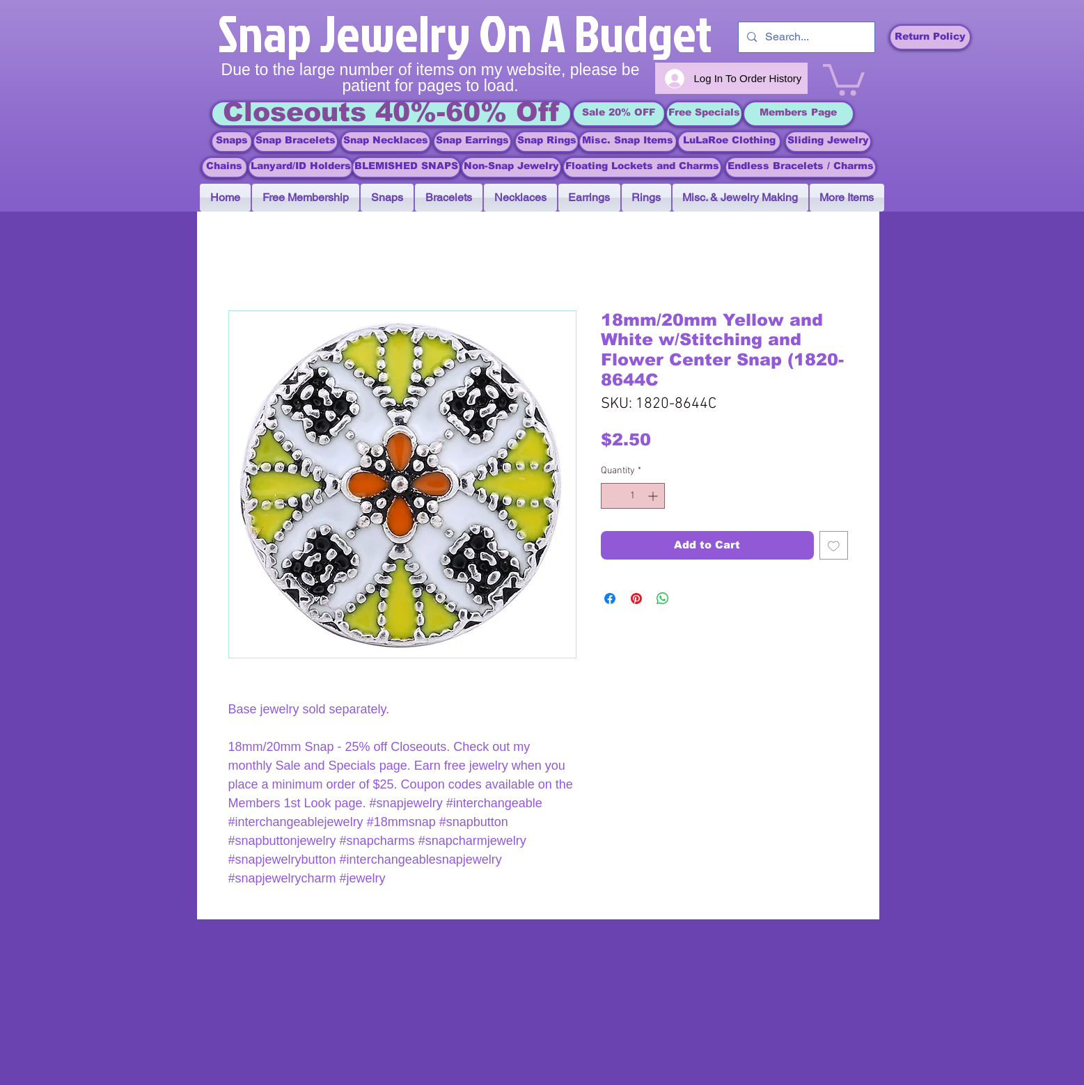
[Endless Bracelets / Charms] (801, 167)
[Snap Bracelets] (295, 141)
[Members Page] (798, 114)
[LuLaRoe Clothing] (729, 141)
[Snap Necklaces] (385, 141)
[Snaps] (232, 141)
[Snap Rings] (546, 141)
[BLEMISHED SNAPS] (406, 167)
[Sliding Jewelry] (828, 141)
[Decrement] (611, 496)
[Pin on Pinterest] (636, 598)
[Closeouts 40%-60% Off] (391, 114)
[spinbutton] (632, 496)
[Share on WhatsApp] (662, 598)
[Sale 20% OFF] (619, 114)
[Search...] (805, 37)
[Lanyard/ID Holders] (301, 167)
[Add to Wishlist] (833, 545)
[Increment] (654, 496)
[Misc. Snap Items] (628, 141)
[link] (844, 78)
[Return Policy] (930, 37)
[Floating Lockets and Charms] (642, 167)
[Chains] (224, 167)
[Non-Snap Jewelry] (511, 167)
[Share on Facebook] (610, 598)
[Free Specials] (704, 114)
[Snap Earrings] (472, 141)
